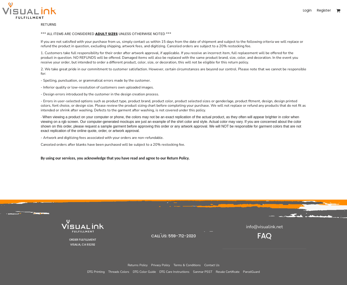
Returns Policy (138, 265)
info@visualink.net (264, 227)
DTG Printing (96, 272)
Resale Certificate (227, 272)
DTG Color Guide (144, 272)
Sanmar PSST (202, 272)
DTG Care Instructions (174, 272)
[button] (83, 226)
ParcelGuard (251, 272)
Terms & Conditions (187, 265)
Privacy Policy (160, 265)
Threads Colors (118, 272)
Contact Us (212, 265)
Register (324, 10)
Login (307, 10)
